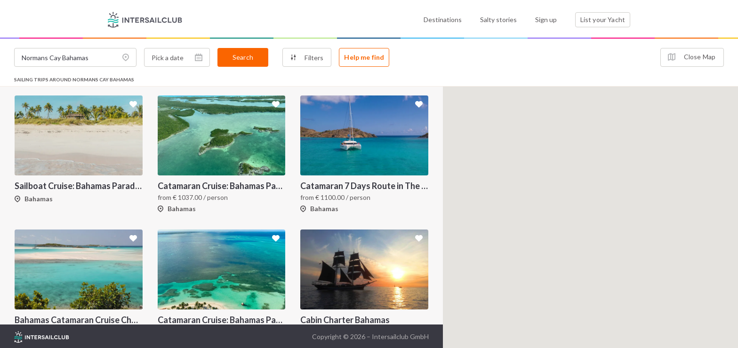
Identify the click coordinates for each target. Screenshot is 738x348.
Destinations (443, 20)
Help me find (364, 57)
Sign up (546, 20)
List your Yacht (602, 20)
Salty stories (498, 20)
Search (243, 57)
